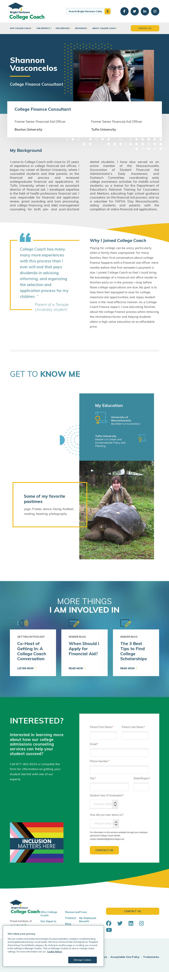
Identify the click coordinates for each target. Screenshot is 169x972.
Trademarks (151, 957)
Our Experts (43, 28)
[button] (107, 11)
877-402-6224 (26, 764)
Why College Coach (20, 28)
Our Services (63, 28)
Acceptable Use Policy (124, 957)
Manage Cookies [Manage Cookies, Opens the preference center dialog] (82, 960)
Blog (68, 923)
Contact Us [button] (145, 28)
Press (83, 912)
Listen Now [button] (25, 668)
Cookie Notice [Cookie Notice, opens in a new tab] (54, 951)
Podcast (70, 918)
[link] (33, 652)
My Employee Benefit (87, 919)
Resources (81, 28)
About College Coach (104, 28)
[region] (53, 946)
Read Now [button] (76, 668)
